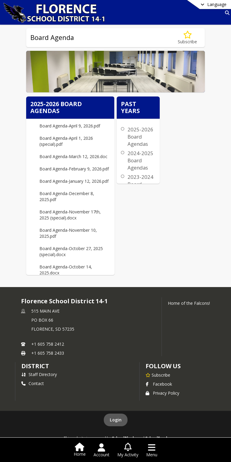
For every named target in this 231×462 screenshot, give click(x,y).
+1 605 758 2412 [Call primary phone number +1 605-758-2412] (47, 344)
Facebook (159, 384)
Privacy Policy (162, 393)
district (35, 366)
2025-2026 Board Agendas (140, 136)
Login (116, 420)
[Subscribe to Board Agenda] (187, 37)
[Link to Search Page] (226, 13)
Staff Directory (39, 374)
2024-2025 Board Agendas (140, 160)
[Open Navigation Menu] (151, 450)
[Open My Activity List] (127, 450)
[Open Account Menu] (101, 450)
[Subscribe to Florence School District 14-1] (158, 375)
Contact (32, 383)
